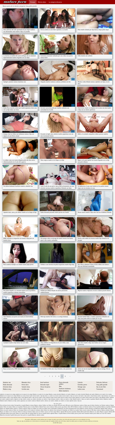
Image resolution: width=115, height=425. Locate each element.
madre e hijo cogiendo (12, 397)
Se (61, 410)
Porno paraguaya (70, 408)
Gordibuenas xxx (61, 408)
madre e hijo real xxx (33, 397)
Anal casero (77, 408)
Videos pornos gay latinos (61, 407)
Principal (32, 2)
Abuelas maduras (88, 407)
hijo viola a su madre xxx (49, 396)
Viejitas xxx (36, 408)
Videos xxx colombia (5, 408)
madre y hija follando (100, 397)
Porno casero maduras (48, 407)
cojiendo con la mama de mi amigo (24, 394)
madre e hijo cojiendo (23, 397)
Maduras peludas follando (107, 410)
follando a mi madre (66, 394)
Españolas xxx (66, 410)
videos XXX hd (70, 407)
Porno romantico (85, 413)
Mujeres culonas (38, 405)
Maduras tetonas (84, 408)
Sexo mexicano (57, 410)
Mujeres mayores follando (106, 412)
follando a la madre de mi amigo (40, 394)
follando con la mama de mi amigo (8, 396)
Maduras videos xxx (79, 407)
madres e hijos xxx (81, 399)
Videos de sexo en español (40, 413)
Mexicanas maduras (79, 405)
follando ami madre (90, 394)
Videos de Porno (67, 413)
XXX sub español (29, 413)
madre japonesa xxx (77, 397)
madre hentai (54, 397)
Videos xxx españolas (17, 407)
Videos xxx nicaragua (18, 410)
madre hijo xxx (61, 397)
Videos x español (59, 413)
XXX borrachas (68, 412)
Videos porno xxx (36, 412)
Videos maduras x (14, 408)
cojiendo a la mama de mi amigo (7, 394)
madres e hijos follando (71, 399)
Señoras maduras (23, 408)
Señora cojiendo (50, 413)
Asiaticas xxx (98, 405)
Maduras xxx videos (95, 412)
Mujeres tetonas (30, 405)
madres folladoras (104, 399)
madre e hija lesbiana (92, 396)
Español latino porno (15, 415)
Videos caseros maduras (85, 410)
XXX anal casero (61, 405)
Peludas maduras (106, 405)
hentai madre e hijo (37, 396)
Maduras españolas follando (108, 407)
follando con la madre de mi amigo (103, 394)
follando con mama (21, 396)
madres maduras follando (34, 401)
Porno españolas (97, 407)
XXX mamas (15, 2)
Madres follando (39, 407)
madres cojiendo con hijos (16, 399)
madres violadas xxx (55, 401)
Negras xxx (3, 412)
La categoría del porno (55, 2)
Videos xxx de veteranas (12, 412)
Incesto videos (10, 405)
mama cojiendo (69, 401)
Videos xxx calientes (49, 410)
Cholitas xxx (45, 405)
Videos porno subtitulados (50, 408)
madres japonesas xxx (22, 401)
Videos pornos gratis (76, 413)
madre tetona (85, 397)
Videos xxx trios (100, 413)
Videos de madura (7, 407)
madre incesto (68, 397)
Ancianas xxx (92, 408)
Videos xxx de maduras (29, 410)
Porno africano (3, 405)
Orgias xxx (30, 408)
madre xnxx (92, 397)
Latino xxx (41, 408)
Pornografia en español (20, 405)
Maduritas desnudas (5, 415)
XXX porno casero (70, 405)
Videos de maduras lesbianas (25, 412)
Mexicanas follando (99, 408)
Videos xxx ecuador (74, 410)
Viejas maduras (108, 408)
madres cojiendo (6, 399)
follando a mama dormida (55, 394)
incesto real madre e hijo (80, 396)
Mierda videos (42, 2)
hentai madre (29, 396)
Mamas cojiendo (60, 412)
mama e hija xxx (77, 401)
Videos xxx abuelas (53, 405)
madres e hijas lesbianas (50, 399)
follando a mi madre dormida (78, 394)
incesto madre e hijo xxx (68, 396)
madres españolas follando (92, 399)
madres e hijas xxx (60, 399)
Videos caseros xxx (45, 412)
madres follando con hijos (10, 401)
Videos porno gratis (10, 413)
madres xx (63, 401)
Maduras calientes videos (38, 415)
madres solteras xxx (45, 401)
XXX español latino (85, 412)
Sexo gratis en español (26, 415)
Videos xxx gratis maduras (6, 410)
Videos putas (93, 413)
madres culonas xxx (27, 399)
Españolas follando (76, 412)
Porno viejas (53, 412)
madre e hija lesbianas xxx (103, 396)
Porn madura (108, 413)
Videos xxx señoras (20, 413)
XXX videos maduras (96, 410)
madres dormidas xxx (38, 399)
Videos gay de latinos (89, 405)
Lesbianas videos (39, 410)
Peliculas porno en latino (29, 407)
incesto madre (58, 396)
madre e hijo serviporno (44, 397)
